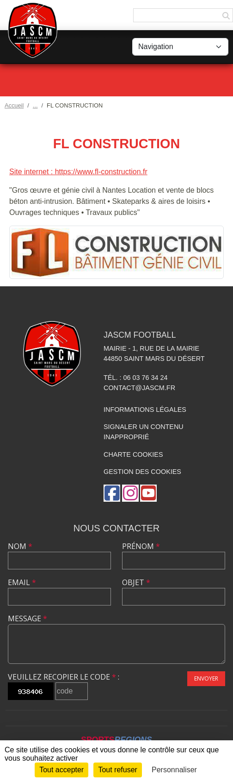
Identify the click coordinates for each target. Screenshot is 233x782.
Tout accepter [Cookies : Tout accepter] (61, 770)
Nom (20, 546)
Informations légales (145, 409)
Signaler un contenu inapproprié (144, 432)
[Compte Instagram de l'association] (130, 493)
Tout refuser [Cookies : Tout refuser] (117, 770)
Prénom (141, 546)
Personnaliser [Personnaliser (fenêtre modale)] (174, 770)
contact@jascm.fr (139, 387)
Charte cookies (133, 454)
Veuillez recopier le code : (63, 677)
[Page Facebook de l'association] (112, 493)
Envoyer (206, 678)
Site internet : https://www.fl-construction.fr (78, 172)
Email (22, 582)
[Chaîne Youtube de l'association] (148, 493)
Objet (136, 582)
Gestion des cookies (142, 471)
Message (27, 618)
